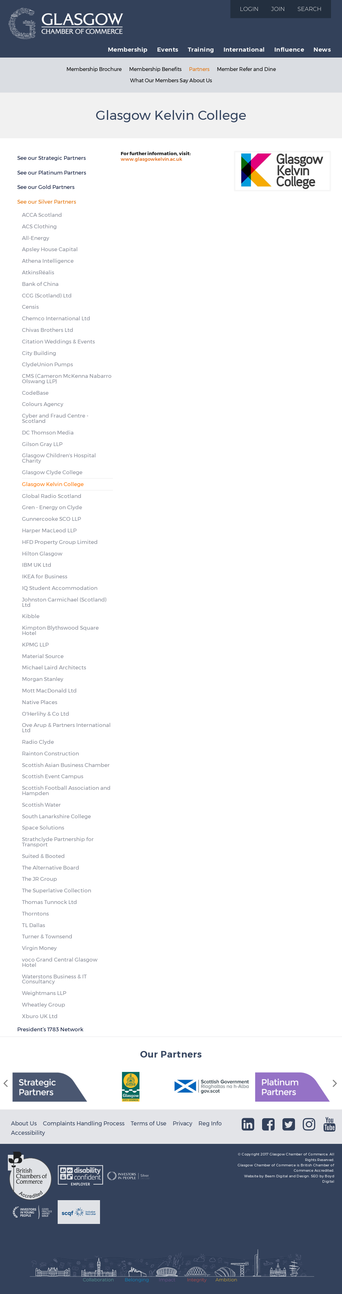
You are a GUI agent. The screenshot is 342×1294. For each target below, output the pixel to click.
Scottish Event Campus (52, 776)
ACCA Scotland (42, 215)
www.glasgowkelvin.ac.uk (151, 159)
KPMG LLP (35, 645)
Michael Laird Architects (54, 667)
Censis (30, 307)
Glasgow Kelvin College (53, 484)
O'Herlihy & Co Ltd (45, 714)
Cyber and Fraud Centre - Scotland (55, 418)
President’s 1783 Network (50, 1029)
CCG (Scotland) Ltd (47, 295)
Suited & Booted (43, 856)
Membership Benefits (155, 69)
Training (201, 49)
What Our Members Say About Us (171, 81)
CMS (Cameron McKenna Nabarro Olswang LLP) (67, 378)
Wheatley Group (43, 1005)
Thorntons (35, 914)
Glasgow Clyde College (52, 472)
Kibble (30, 616)
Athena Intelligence (48, 261)
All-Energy (35, 238)
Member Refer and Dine (246, 69)
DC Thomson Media (48, 432)
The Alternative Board (50, 868)
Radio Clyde (38, 742)
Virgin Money (39, 948)
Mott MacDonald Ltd (49, 691)
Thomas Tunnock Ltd (49, 902)
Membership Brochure (94, 69)
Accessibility (28, 1132)
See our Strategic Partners (51, 158)
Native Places (39, 702)
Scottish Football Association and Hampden (66, 790)
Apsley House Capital (50, 249)
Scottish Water (41, 805)
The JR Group (39, 879)
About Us (24, 1123)
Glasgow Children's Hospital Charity (59, 458)
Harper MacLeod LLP (49, 530)
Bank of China (40, 284)
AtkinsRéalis (38, 272)
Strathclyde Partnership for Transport (58, 842)
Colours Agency (42, 404)
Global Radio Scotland (52, 496)
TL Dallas (33, 925)
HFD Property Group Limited (60, 542)
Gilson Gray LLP (42, 444)
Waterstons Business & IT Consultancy (54, 979)
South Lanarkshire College (56, 816)
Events (167, 49)
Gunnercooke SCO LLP (51, 519)
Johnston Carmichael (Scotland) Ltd (64, 602)
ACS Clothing (39, 226)
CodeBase (35, 393)
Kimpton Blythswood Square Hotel (60, 630)
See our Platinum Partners (51, 173)
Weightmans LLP (44, 993)
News (322, 49)
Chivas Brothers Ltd (47, 330)
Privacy (182, 1123)
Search (309, 9)
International (244, 49)
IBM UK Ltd (36, 565)
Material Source (43, 656)
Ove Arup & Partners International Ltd (66, 727)
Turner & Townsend (47, 936)
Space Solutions (43, 828)
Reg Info (210, 1123)
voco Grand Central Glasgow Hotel (59, 962)
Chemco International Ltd (56, 318)
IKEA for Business (44, 576)
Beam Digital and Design (287, 1176)
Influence (289, 49)
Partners (199, 69)
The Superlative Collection (56, 890)
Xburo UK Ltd (40, 1016)
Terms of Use (148, 1123)
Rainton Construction (50, 753)
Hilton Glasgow (42, 554)
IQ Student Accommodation (59, 588)
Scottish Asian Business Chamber (66, 765)
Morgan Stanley (42, 679)
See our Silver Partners (46, 202)
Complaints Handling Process (83, 1123)
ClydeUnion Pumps (47, 364)
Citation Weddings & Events (58, 341)
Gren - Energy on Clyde (52, 507)
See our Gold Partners (46, 187)
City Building (39, 353)
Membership (128, 49)
